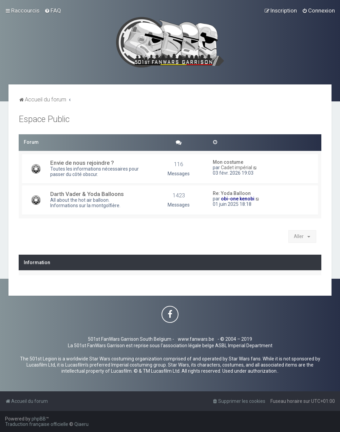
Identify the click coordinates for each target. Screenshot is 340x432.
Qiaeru (81, 424)
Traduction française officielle (36, 424)
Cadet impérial (236, 167)
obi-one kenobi (237, 198)
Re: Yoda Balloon (232, 193)
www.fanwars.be (196, 339)
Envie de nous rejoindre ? (82, 162)
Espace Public (44, 119)
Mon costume (228, 162)
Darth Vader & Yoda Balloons (87, 194)
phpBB (39, 418)
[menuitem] (52, 10)
